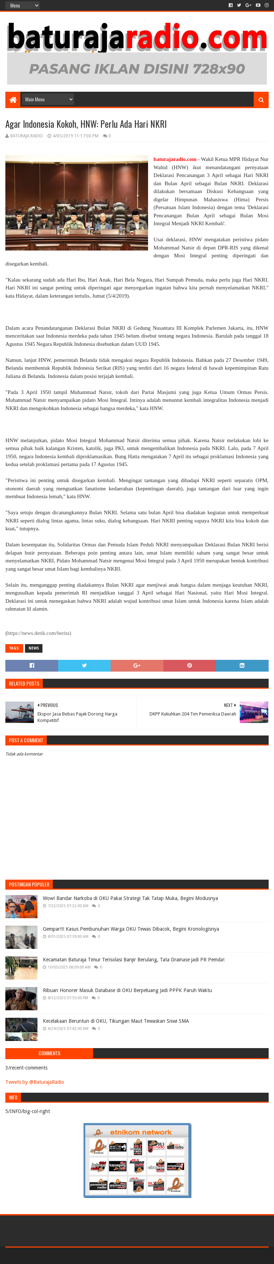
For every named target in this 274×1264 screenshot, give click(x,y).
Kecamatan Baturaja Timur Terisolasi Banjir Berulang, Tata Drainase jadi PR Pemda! (133, 959)
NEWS (34, 648)
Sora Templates (45, 1255)
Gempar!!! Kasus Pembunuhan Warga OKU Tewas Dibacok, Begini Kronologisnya (131, 929)
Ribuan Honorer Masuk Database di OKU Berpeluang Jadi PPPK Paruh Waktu (127, 990)
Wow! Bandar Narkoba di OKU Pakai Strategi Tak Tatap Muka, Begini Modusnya (130, 898)
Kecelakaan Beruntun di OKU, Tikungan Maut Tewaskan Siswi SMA (116, 1021)
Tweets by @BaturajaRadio (34, 1082)
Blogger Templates (86, 1255)
